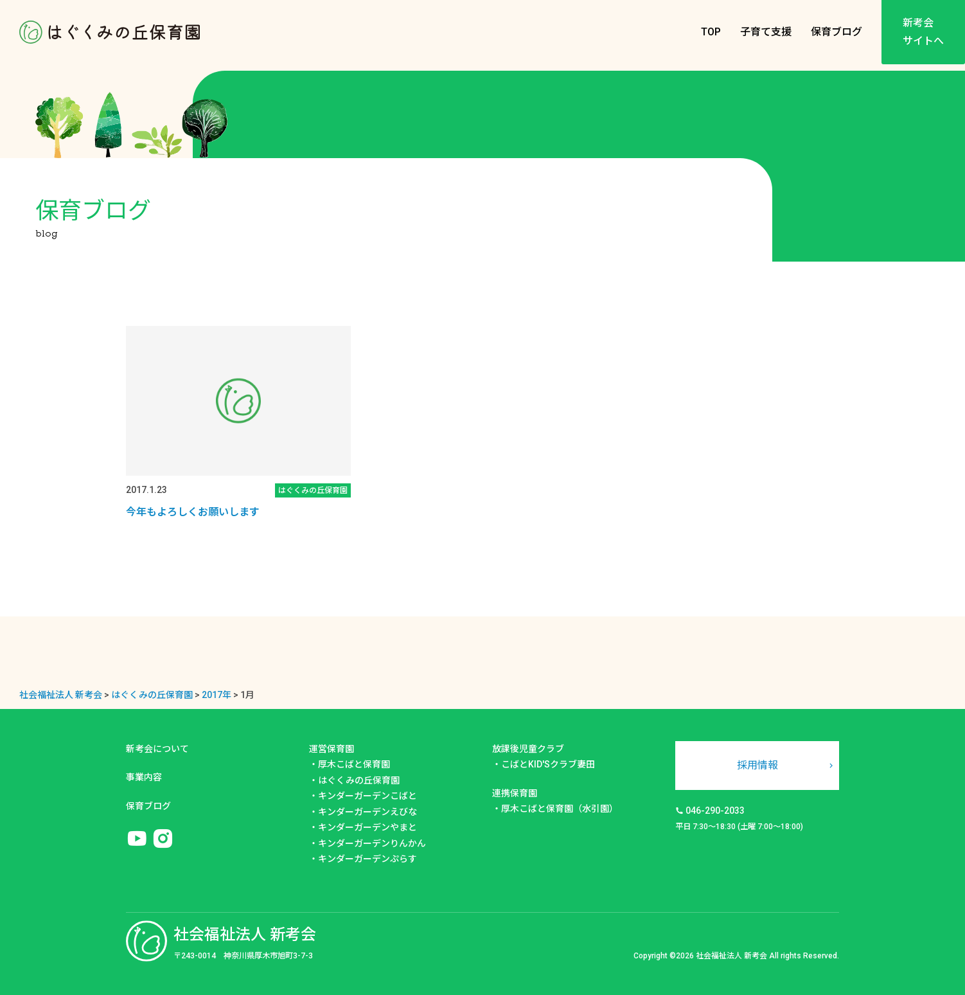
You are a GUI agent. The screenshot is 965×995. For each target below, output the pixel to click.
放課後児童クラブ (528, 749)
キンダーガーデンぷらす (367, 859)
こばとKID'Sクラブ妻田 (548, 764)
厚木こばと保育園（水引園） (559, 808)
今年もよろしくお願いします (193, 512)
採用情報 (757, 765)
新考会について (157, 749)
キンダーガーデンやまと (367, 827)
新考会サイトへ (923, 32)
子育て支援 (766, 32)
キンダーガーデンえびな (367, 812)
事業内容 (144, 777)
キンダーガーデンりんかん (372, 843)
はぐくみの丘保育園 (359, 780)
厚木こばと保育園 (354, 764)
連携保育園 (514, 793)
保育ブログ (836, 32)
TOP (711, 32)
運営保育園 (331, 749)
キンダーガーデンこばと (367, 796)
